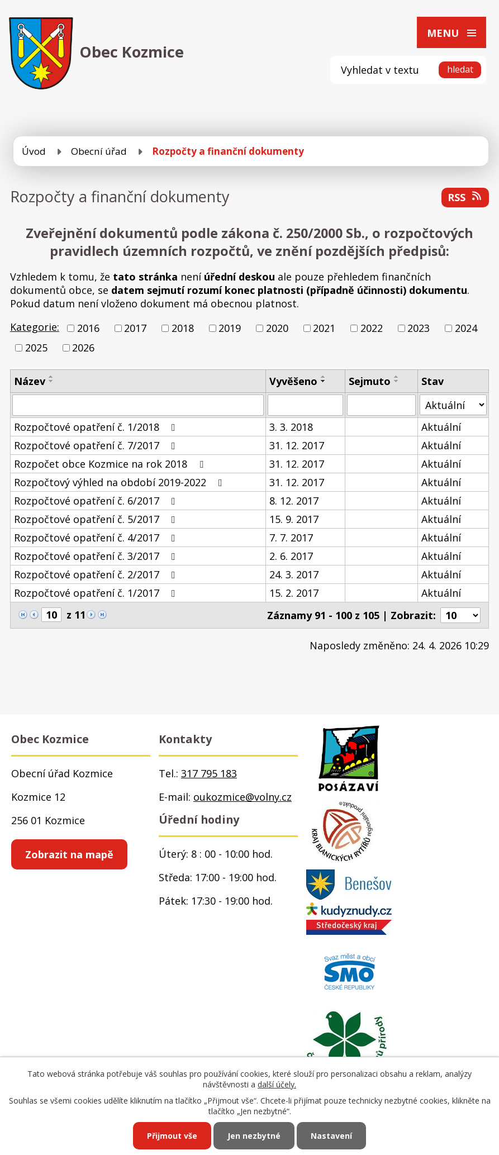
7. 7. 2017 (291, 537)
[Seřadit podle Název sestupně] (51, 381)
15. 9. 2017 (294, 519)
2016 (88, 328)
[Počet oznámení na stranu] (460, 615)
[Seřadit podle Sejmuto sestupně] (397, 381)
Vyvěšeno (293, 381)
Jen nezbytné (254, 1135)
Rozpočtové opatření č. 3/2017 (97, 556)
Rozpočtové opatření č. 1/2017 (97, 593)
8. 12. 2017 (294, 500)
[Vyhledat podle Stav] (453, 404)
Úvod (34, 151)
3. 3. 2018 (291, 427)
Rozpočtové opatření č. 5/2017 (97, 519)
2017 (135, 328)
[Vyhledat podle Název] (138, 405)
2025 (36, 347)
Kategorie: (34, 327)
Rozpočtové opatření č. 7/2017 (97, 445)
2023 (418, 328)
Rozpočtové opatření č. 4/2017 (97, 537)
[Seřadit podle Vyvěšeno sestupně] (323, 381)
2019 (229, 328)
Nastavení (331, 1135)
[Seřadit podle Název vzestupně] (51, 376)
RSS (465, 197)
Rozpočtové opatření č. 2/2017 (97, 574)
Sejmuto (370, 381)
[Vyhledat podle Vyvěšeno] (306, 405)
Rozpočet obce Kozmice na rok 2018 (111, 463)
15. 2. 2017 (294, 593)
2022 (371, 328)
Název (29, 381)
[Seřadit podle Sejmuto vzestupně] (397, 376)
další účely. (277, 1084)
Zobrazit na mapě (69, 854)
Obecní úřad (99, 151)
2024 (466, 328)
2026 (83, 347)
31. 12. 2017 (296, 445)
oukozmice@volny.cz (242, 797)
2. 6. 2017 (291, 556)
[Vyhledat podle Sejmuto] (381, 405)
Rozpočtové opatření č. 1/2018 (97, 427)
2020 (277, 328)
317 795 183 (209, 773)
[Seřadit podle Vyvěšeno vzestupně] (323, 376)
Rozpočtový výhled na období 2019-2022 (120, 482)
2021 (324, 328)
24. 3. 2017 (294, 574)
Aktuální (441, 427)
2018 (183, 328)
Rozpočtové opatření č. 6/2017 (97, 500)
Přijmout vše (172, 1135)
